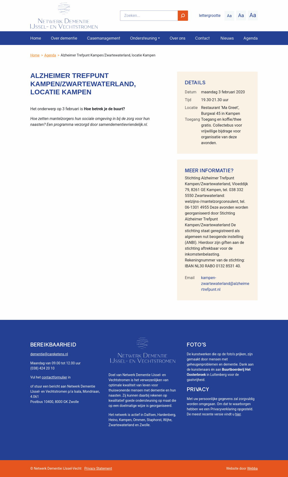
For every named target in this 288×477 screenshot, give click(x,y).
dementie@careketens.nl (49, 354)
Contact (202, 38)
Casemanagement (103, 38)
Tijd (188, 100)
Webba (252, 468)
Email (190, 277)
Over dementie (64, 38)
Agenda (251, 38)
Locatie (191, 107)
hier (238, 414)
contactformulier (54, 377)
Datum (190, 92)
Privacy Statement (98, 468)
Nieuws (227, 38)
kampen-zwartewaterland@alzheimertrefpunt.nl (225, 283)
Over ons (177, 38)
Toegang (192, 119)
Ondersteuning (143, 38)
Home (35, 38)
